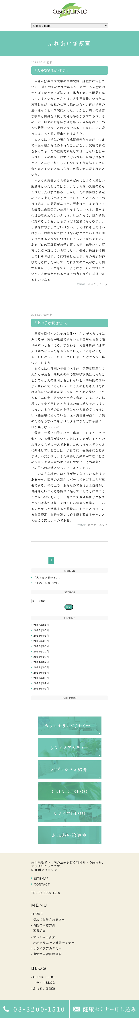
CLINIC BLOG (44, 977)
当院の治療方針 (44, 925)
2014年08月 (42, 656)
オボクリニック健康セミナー (54, 942)
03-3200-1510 (49, 892)
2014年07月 (42, 662)
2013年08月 (42, 678)
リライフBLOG (44, 982)
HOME (38, 913)
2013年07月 (42, 683)
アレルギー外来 (44, 937)
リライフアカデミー (47, 948)
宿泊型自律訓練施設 (47, 954)
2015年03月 (42, 646)
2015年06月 (42, 635)
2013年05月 (42, 688)
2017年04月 (42, 625)
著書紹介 (39, 930)
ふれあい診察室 (44, 988)
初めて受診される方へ (49, 919)
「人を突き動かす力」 (51, 70)
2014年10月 (42, 651)
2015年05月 (42, 640)
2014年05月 (42, 672)
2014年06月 (42, 667)
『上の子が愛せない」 (51, 323)
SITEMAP (41, 878)
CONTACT (42, 884)
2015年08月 (42, 630)
